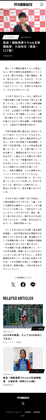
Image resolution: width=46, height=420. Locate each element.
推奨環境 (37, 412)
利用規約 (28, 412)
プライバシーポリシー (14, 412)
